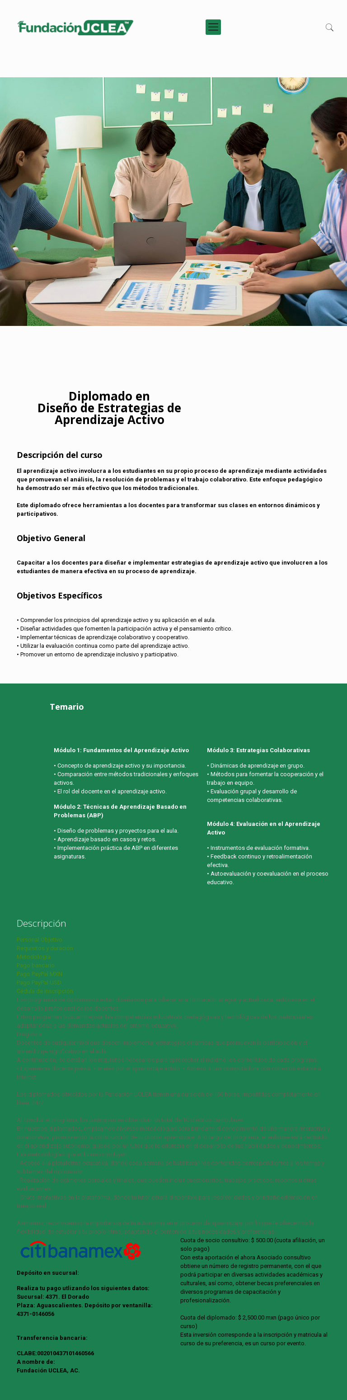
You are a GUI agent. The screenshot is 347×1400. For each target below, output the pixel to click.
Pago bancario (36, 965)
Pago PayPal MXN (39, 974)
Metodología (34, 956)
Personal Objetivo (39, 939)
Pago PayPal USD (39, 982)
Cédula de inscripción (45, 991)
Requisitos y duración (45, 948)
